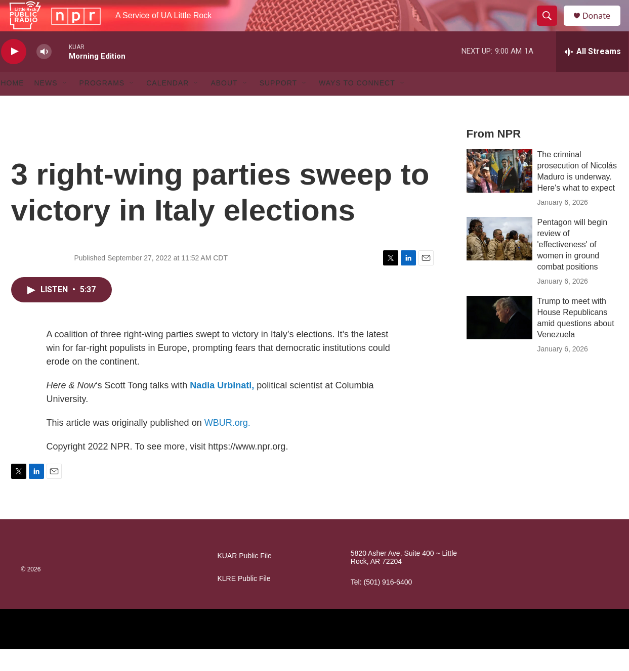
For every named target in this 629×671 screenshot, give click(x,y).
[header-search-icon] (551, 27)
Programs (102, 105)
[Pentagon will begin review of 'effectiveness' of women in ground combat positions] (499, 260)
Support (278, 105)
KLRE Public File (244, 600)
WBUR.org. (227, 444)
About (224, 105)
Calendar (167, 105)
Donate (602, 26)
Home (12, 105)
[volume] (44, 73)
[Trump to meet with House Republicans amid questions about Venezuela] (499, 339)
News (46, 105)
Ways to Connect (357, 105)
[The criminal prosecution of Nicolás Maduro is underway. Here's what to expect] (499, 192)
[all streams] (592, 73)
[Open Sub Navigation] (65, 105)
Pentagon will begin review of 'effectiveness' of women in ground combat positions (572, 266)
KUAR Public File (245, 577)
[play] (14, 73)
